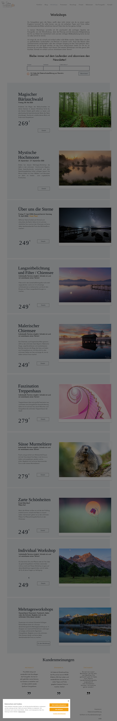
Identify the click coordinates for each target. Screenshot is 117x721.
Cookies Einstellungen (59, 713)
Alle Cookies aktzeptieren (59, 705)
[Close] (68, 700)
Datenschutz (21, 711)
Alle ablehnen (59, 709)
